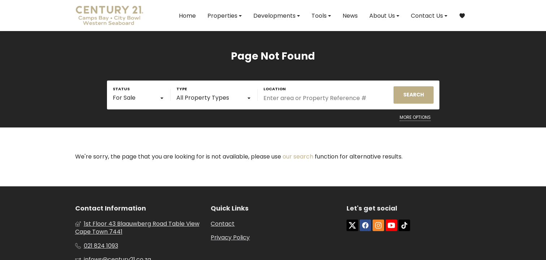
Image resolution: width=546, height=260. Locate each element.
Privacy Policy (230, 238)
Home (187, 16)
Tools (321, 16)
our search (298, 157)
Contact (223, 224)
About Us (384, 16)
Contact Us (429, 16)
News (350, 16)
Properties (224, 16)
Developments (276, 16)
